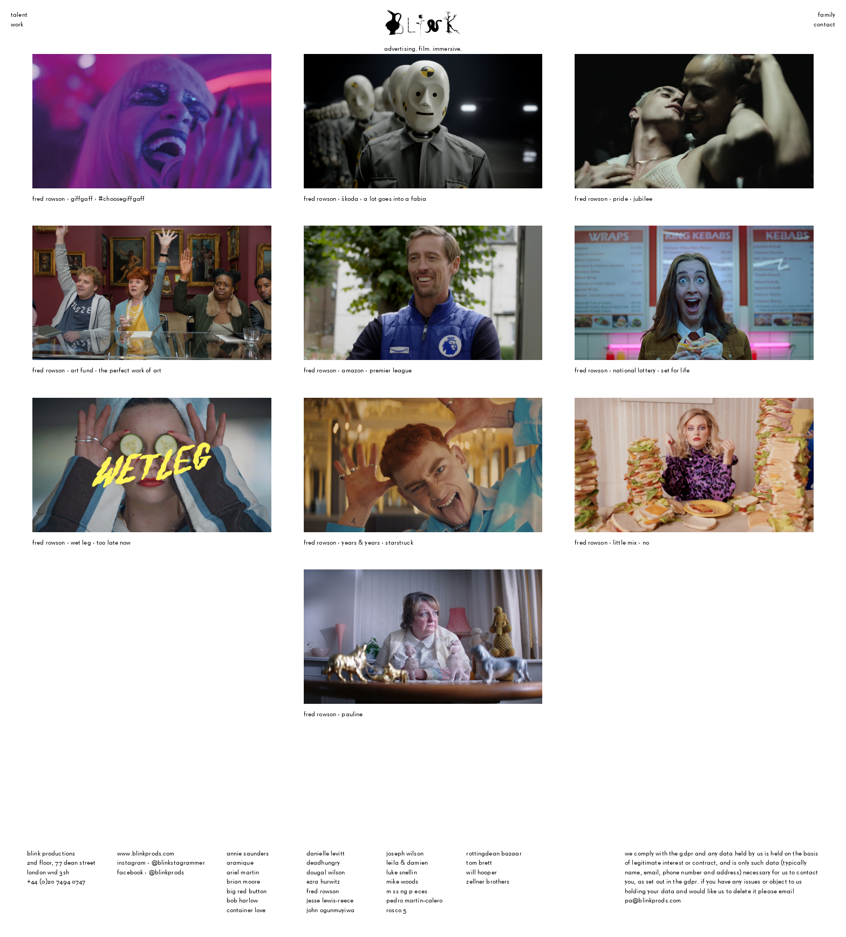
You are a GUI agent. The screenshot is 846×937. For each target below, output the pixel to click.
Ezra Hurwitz (323, 882)
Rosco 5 (396, 910)
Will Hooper (481, 873)
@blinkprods (166, 873)
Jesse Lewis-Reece (329, 901)
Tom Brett (479, 863)
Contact (824, 25)
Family (826, 15)
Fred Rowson (322, 891)
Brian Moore (243, 882)
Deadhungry (323, 863)
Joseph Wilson (405, 854)
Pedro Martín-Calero (414, 901)
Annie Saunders (248, 854)
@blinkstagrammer (178, 863)
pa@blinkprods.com (653, 901)
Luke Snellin (401, 873)
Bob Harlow (242, 901)
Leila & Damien (407, 863)
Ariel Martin (243, 873)
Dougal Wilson (325, 873)
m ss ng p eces (406, 891)
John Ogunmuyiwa (330, 910)
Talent (19, 15)
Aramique (240, 863)
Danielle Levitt (325, 854)
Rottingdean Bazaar (493, 854)
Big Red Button (247, 891)
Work (17, 25)
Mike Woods (402, 882)
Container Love (246, 910)
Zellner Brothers (487, 882)
